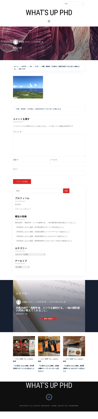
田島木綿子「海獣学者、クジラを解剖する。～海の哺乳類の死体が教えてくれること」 (46, 223)
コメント (17, 132)
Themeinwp (73, 405)
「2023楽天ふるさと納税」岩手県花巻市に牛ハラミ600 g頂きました (39, 227)
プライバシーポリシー (23, 209)
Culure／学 (61, 302)
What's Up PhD (49, 12)
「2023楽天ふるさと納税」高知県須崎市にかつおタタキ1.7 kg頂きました (41, 236)
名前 (15, 160)
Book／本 (53, 302)
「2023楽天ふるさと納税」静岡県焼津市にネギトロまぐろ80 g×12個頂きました (43, 241)
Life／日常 (19, 359)
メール (53, 160)
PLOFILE (18, 204)
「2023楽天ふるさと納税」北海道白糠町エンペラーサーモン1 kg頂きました (42, 232)
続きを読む (49, 318)
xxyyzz (27, 42)
